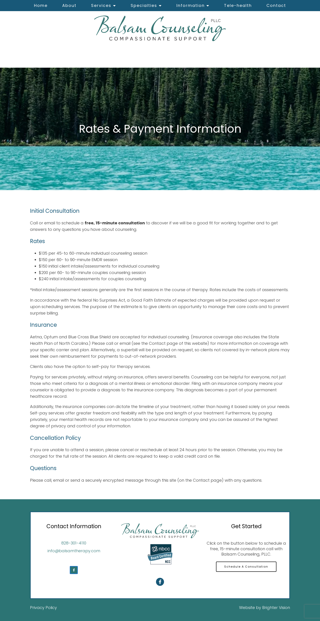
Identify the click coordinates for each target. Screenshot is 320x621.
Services (101, 5)
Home (41, 5)
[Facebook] (74, 570)
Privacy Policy (43, 607)
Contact (276, 5)
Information (190, 5)
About (69, 5)
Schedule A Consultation (246, 566)
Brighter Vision (276, 607)
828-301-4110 (73, 543)
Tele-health (238, 5)
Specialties (144, 5)
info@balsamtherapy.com (74, 551)
